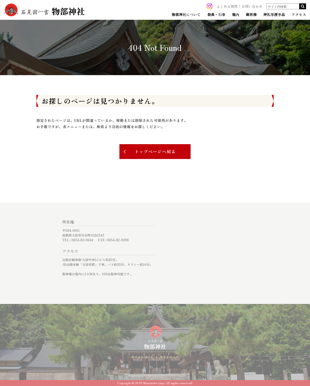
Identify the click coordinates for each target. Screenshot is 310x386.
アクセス (299, 14)
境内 (235, 14)
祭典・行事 (216, 14)
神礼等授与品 (274, 14)
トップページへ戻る (155, 151)
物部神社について (186, 14)
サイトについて (142, 356)
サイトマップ (169, 356)
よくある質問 (227, 6)
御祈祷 (251, 14)
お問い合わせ (252, 6)
